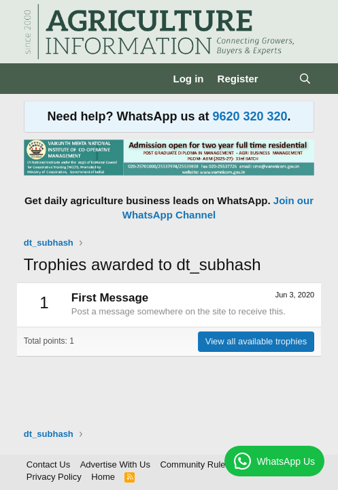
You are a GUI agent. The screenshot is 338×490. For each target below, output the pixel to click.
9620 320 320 (249, 116)
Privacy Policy (54, 477)
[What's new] (278, 78)
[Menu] (36, 79)
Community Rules (195, 464)
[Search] (305, 78)
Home (103, 477)
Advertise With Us (115, 464)
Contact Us (48, 464)
